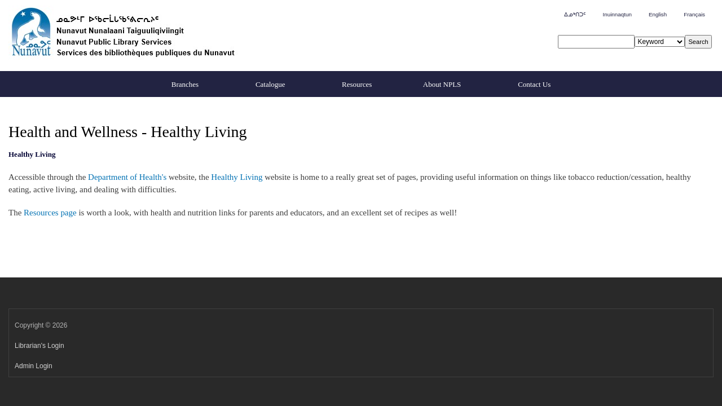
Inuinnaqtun (616, 14)
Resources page (50, 212)
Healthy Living (236, 177)
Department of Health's (127, 177)
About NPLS (442, 84)
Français (694, 14)
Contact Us (534, 84)
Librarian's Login (39, 346)
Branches (185, 84)
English (658, 14)
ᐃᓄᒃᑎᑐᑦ (574, 14)
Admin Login (33, 366)
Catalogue (270, 84)
